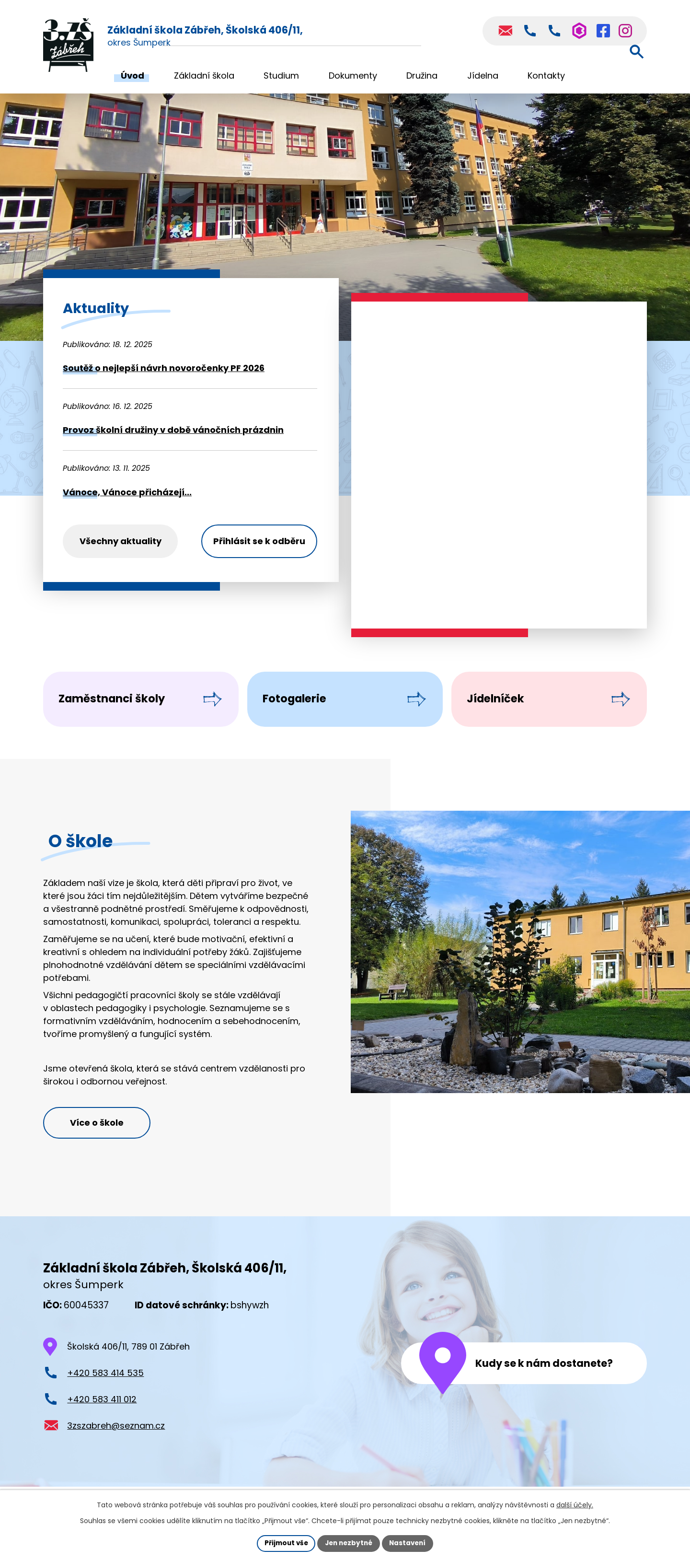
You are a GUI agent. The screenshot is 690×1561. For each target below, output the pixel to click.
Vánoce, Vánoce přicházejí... (127, 492)
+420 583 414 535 (105, 1391)
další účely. (574, 1504)
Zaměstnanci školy (121, 705)
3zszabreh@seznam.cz (116, 1444)
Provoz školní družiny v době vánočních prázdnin (173, 430)
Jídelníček (503, 705)
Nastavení (410, 1543)
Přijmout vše (283, 1543)
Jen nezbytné (348, 1543)
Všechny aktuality (120, 541)
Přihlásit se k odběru (259, 541)
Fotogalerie (302, 705)
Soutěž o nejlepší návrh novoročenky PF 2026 (163, 368)
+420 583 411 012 (102, 1417)
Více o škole (101, 1140)
